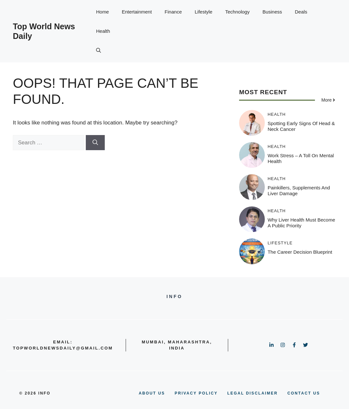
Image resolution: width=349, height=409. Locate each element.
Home (102, 11)
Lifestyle (203, 11)
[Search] (95, 142)
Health (103, 31)
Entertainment (137, 11)
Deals (301, 11)
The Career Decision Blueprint (300, 252)
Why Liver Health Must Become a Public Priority (301, 222)
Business (272, 11)
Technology (237, 11)
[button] (98, 50)
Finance (173, 11)
